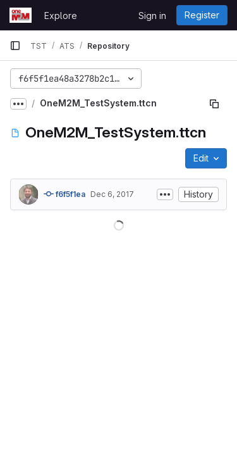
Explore (60, 15)
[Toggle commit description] (165, 194)
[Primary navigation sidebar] (15, 45)
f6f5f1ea (64, 194)
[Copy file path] (214, 104)
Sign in (152, 15)
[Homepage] (20, 15)
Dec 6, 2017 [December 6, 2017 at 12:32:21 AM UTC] (112, 194)
